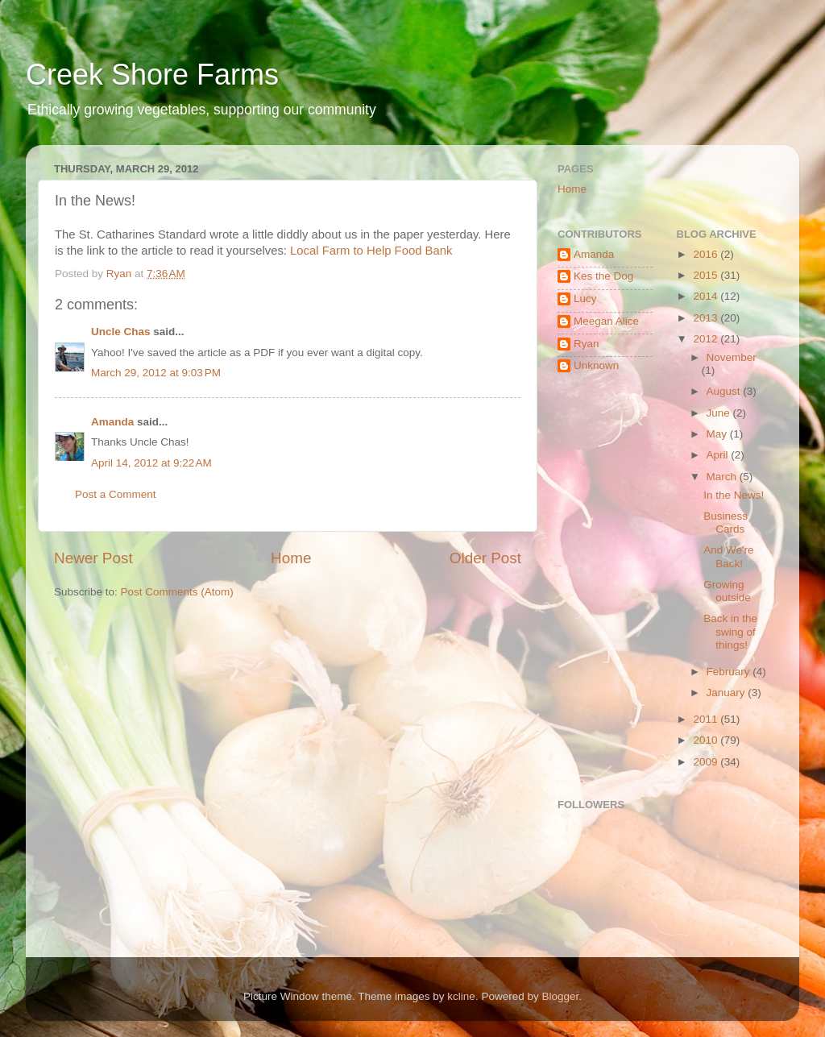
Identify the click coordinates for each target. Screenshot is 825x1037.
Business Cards (725, 522)
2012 (706, 339)
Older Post (485, 558)
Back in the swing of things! (730, 631)
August (725, 391)
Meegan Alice (606, 321)
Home (291, 558)
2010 (706, 740)
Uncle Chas (121, 332)
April (719, 455)
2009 (706, 762)
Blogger (559, 996)
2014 (706, 296)
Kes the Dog (603, 276)
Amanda (112, 422)
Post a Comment (115, 494)
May (718, 434)
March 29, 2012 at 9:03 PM (156, 373)
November (732, 357)
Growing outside (727, 591)
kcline (461, 996)
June (720, 413)
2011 (706, 719)
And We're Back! (728, 556)
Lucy (585, 298)
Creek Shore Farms (152, 74)
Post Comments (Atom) (177, 592)
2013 (706, 318)
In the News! (733, 495)
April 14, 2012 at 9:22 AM (151, 463)
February (730, 672)
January (727, 692)
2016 (706, 254)
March (723, 477)
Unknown (596, 365)
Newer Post (93, 558)
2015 (706, 275)
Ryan (586, 344)
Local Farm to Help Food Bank (371, 250)
